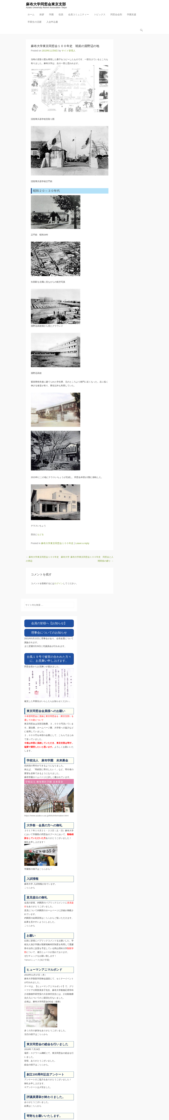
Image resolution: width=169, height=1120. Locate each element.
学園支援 (131, 14)
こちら (42, 869)
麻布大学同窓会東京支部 (46, 4)
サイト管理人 (68, 50)
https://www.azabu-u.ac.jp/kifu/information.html (46, 815)
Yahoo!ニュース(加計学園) (37, 960)
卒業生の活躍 (34, 22)
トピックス (99, 14)
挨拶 (41, 14)
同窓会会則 (116, 14)
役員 (61, 14)
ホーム (31, 14)
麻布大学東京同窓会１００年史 (57, 543)
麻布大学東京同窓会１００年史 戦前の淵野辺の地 (65, 46)
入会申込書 (52, 22)
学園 (51, 14)
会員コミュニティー (78, 14)
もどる (40, 534)
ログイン (58, 583)
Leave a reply (82, 543)
